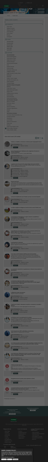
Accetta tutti (4, 459)
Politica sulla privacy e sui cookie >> (7, 457)
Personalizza (15, 459)
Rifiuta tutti (9, 459)
